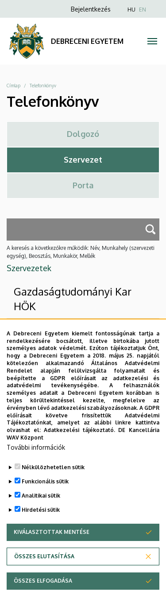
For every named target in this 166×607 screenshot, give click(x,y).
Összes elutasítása (44, 573)
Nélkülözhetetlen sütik (53, 484)
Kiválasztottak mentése (51, 549)
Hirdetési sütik (41, 527)
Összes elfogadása (43, 598)
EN (142, 9)
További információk (36, 464)
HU (131, 9)
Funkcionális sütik (45, 498)
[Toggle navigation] (152, 41)
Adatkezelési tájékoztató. (79, 447)
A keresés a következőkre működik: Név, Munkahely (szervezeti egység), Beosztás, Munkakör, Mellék (80, 252)
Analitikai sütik (41, 513)
